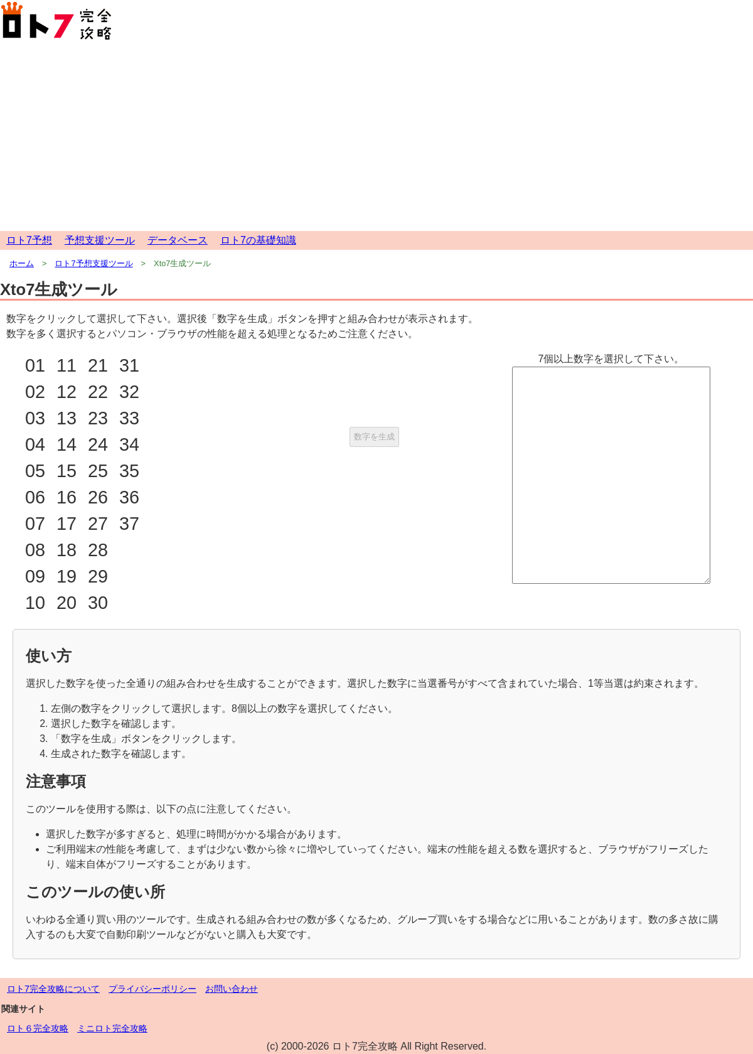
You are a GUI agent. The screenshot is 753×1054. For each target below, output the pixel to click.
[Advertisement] (376, 137)
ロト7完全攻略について (53, 989)
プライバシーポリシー (152, 989)
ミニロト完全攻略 (112, 1028)
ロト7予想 (29, 240)
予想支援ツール (100, 240)
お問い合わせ (231, 989)
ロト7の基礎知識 (258, 240)
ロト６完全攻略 (37, 1028)
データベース (177, 240)
